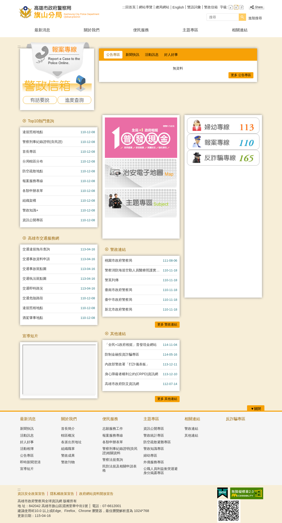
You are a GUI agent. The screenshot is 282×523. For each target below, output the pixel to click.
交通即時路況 (32, 288)
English (178, 7)
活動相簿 (27, 449)
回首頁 (130, 7)
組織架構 (29, 200)
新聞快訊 (27, 428)
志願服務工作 (112, 428)
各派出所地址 (71, 442)
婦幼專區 (150, 455)
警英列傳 (112, 280)
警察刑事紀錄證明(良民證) (42, 142)
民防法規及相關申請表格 (119, 468)
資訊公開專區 (32, 220)
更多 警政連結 (167, 324)
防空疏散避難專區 (157, 442)
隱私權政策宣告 (62, 494)
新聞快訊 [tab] (132, 55)
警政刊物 (68, 462)
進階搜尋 (255, 18)
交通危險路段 (32, 298)
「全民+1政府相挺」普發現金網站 (131, 345)
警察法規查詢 (112, 460)
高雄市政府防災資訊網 (122, 384)
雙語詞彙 (194, 7)
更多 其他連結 (167, 399)
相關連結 (240, 30)
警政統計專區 (153, 435)
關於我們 (91, 30)
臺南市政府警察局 (118, 290)
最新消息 (42, 30)
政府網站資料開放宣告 (96, 494)
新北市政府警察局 (118, 309)
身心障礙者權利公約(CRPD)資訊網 (131, 374)
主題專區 (190, 30)
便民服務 (141, 30)
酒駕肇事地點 (32, 318)
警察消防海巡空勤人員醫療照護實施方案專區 (134, 270)
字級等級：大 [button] (241, 7)
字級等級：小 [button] (231, 7)
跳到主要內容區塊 (2, 2)
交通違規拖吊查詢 (36, 249)
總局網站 (162, 7)
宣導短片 (27, 469)
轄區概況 (68, 435)
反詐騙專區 (235, 419)
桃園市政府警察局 (118, 260)
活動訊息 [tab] (152, 55)
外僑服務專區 (153, 462)
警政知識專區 (153, 449)
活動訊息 (27, 435)
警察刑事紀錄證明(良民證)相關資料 (120, 451)
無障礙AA (246, 493)
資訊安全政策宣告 (31, 494)
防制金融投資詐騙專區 (122, 354)
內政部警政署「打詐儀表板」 (127, 364)
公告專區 (27, 455)
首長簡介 (68, 428)
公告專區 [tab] (113, 55)
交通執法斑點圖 (34, 278)
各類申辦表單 (32, 191)
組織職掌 (68, 449)
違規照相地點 (32, 132)
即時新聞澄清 (30, 462)
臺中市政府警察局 (118, 300)
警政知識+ (30, 210)
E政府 (222, 493)
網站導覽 (145, 7)
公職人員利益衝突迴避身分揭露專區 (160, 471)
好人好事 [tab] (171, 55)
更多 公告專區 (241, 75)
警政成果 (68, 455)
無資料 (178, 68)
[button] (242, 17)
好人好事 (27, 442)
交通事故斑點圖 (34, 269)
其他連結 (191, 435)
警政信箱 (211, 7)
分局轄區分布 (32, 161)
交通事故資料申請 (36, 259)
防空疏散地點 (32, 171)
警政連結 (191, 428)
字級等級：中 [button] (236, 7)
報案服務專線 (32, 181)
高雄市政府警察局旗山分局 (59, 12)
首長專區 (29, 151)
